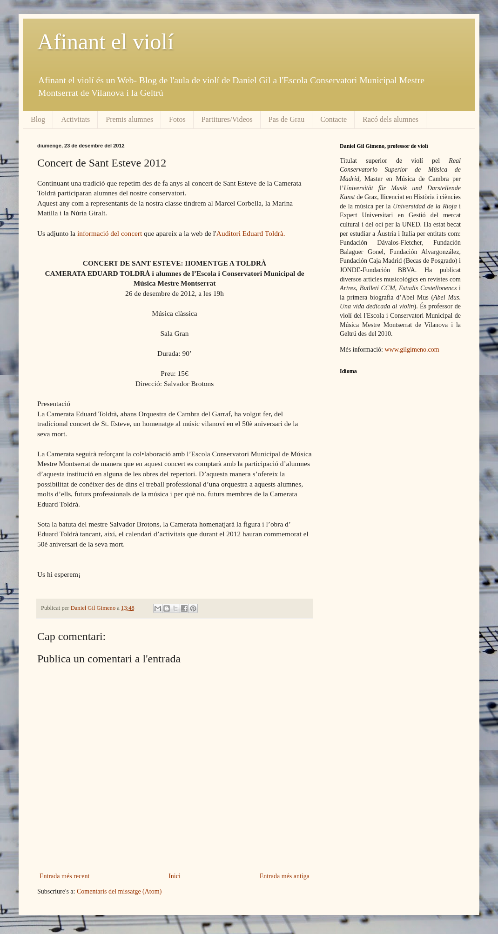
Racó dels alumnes (390, 119)
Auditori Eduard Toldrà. (250, 233)
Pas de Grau (286, 119)
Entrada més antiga (285, 876)
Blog (38, 119)
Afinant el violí (105, 41)
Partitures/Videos (227, 119)
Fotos (177, 119)
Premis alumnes (129, 119)
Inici (174, 876)
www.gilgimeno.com (411, 349)
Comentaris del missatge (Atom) (119, 891)
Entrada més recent (64, 876)
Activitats (75, 119)
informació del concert (109, 233)
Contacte (333, 119)
